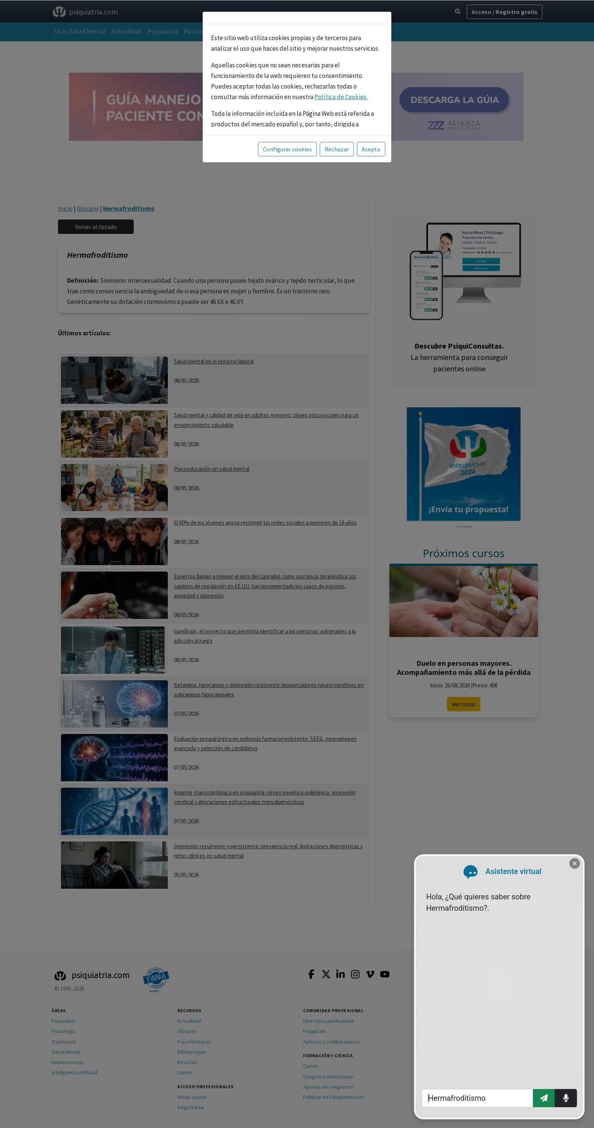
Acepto (371, 149)
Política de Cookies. (340, 97)
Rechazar (337, 149)
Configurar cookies (287, 149)
